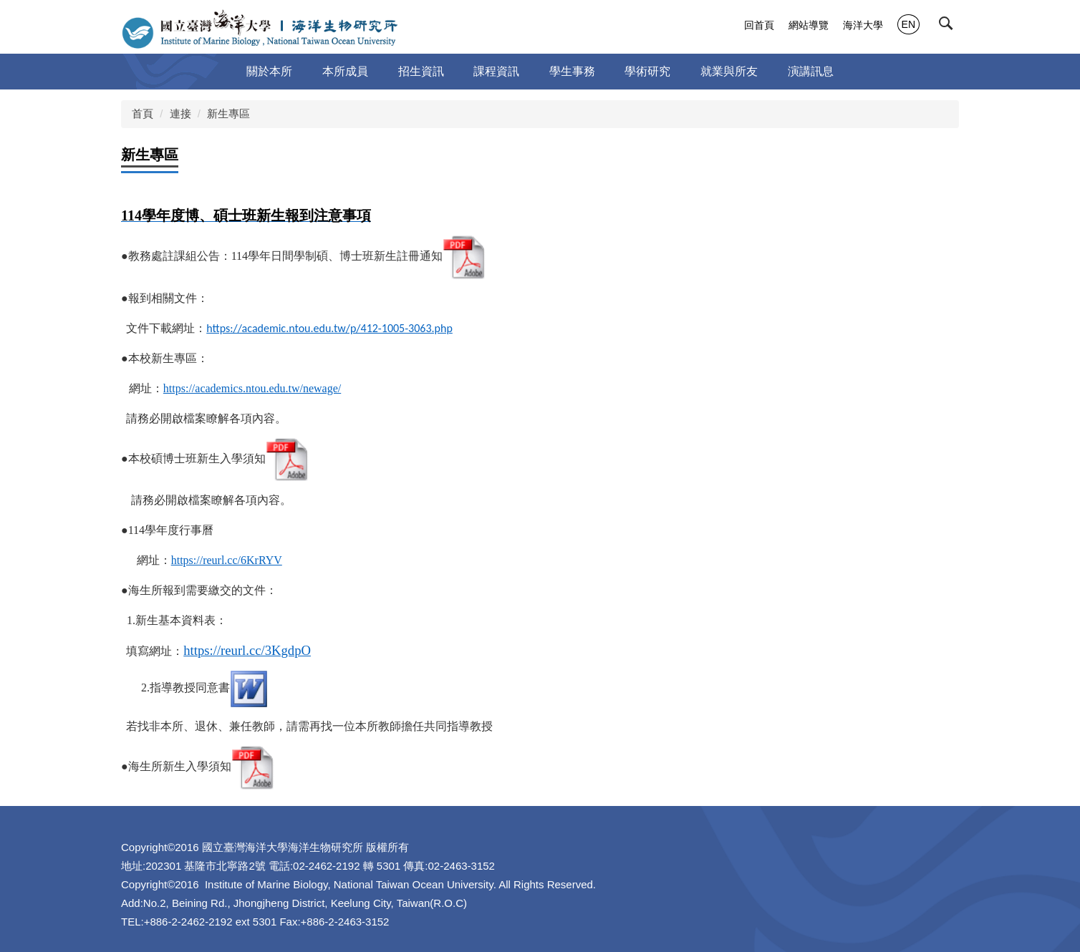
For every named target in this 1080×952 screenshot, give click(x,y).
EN (908, 24)
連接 (180, 113)
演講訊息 (811, 71)
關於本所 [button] (269, 71)
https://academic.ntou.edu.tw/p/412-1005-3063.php (329, 328)
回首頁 (759, 25)
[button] (949, 26)
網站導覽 (809, 25)
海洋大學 (863, 25)
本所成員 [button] (345, 71)
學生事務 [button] (572, 71)
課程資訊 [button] (496, 71)
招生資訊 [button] (421, 71)
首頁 (142, 113)
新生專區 (228, 113)
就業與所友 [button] (729, 71)
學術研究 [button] (647, 71)
